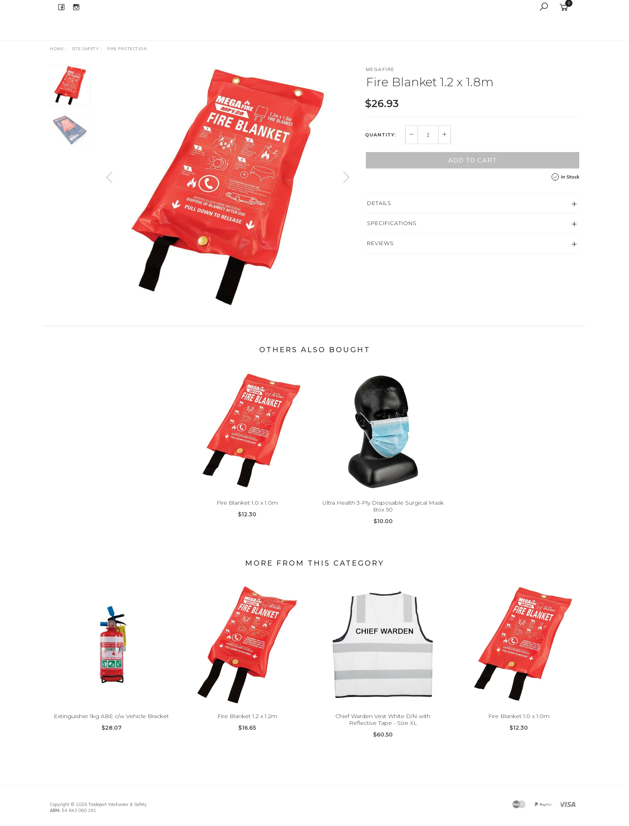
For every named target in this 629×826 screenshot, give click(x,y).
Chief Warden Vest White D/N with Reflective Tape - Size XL (382, 727)
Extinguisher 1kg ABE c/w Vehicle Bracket (111, 723)
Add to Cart (472, 160)
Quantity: (380, 134)
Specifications (392, 223)
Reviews (380, 243)
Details (379, 203)
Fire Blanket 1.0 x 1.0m (247, 510)
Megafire (380, 69)
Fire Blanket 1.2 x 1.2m (247, 723)
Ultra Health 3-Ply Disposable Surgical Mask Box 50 (383, 514)
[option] (227, 185)
